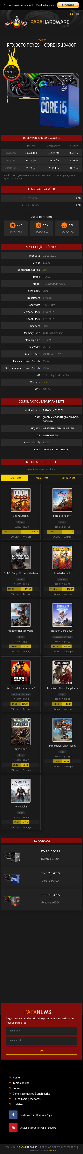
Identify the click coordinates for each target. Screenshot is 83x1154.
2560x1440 (41, 478)
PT (71, 14)
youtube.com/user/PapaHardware (32, 1127)
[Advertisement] (41, 952)
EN (77, 14)
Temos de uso (21, 1083)
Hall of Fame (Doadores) (27, 1099)
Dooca (52, 1150)
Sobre (16, 1088)
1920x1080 (14, 478)
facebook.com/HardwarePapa (30, 1115)
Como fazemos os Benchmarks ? (32, 1093)
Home (16, 1077)
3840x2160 (68, 478)
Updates (18, 1104)
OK (41, 1050)
